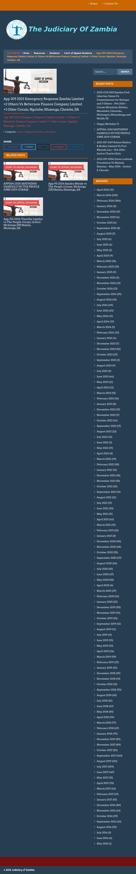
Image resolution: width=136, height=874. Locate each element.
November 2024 (106, 283)
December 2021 (106, 475)
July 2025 (102, 239)
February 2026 (105, 200)
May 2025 (102, 250)
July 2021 (102, 502)
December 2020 (106, 541)
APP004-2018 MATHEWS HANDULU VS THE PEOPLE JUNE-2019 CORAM (113, 133)
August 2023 (104, 365)
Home (94, 3)
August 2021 (104, 497)
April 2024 (103, 321)
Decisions (55, 53)
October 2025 (105, 222)
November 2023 (106, 349)
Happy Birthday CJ (108, 123)
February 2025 (105, 266)
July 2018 (102, 700)
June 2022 (102, 442)
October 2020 (105, 552)
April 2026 (103, 189)
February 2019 (105, 662)
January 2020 (104, 601)
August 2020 (104, 563)
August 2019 (104, 629)
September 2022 (106, 426)
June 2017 (102, 772)
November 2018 (106, 678)
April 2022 (103, 453)
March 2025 (104, 261)
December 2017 (106, 739)
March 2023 (104, 393)
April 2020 (103, 585)
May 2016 (102, 843)
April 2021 (103, 519)
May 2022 (102, 447)
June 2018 (102, 706)
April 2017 (103, 783)
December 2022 (106, 409)
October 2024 (105, 288)
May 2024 (102, 316)
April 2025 (103, 255)
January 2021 (104, 535)
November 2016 (106, 810)
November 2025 (106, 217)
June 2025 (102, 244)
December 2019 (106, 607)
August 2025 (104, 233)
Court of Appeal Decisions (78, 53)
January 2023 (104, 404)
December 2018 (106, 673)
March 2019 (104, 656)
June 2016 (102, 838)
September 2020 (107, 557)
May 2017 (102, 777)
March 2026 (104, 195)
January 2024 (104, 338)
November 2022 (106, 415)
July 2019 (102, 634)
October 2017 (104, 750)
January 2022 (104, 469)
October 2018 (105, 684)
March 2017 (104, 788)
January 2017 (104, 799)
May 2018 (102, 711)
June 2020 (103, 574)
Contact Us (111, 3)
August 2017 (104, 761)
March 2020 (104, 590)
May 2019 (102, 645)
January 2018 (104, 733)
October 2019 (105, 618)
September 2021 (106, 491)
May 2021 (102, 513)
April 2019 (103, 651)
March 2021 (104, 524)
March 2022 (104, 458)
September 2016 (106, 821)
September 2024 (106, 294)
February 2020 (105, 596)
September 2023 (106, 360)
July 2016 (102, 832)
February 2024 (105, 332)
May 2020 (103, 579)
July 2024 (102, 305)
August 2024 (104, 299)
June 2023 (102, 376)
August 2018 (104, 695)
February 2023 (105, 398)
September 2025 (106, 228)
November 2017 (106, 744)
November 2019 (106, 612)
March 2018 (104, 722)
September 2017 (106, 755)
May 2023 (102, 382)
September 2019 (106, 623)
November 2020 (106, 546)
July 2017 (102, 766)
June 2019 (102, 640)
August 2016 (104, 827)
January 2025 (104, 272)
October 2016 (104, 816)
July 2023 (102, 371)
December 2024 (106, 277)
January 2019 (104, 667)
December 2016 (106, 805)
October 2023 (105, 354)
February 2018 (105, 728)
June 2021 (102, 508)
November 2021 (106, 480)
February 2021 (105, 530)
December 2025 (106, 211)
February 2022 (105, 464)
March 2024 (104, 327)
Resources (39, 53)
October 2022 (105, 420)
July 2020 (102, 568)
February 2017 (105, 794)
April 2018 (103, 717)
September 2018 (106, 689)
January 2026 (104, 206)
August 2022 (104, 431)
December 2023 (106, 343)
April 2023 (103, 387)
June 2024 (103, 310)
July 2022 (102, 436)
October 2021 (104, 486)
